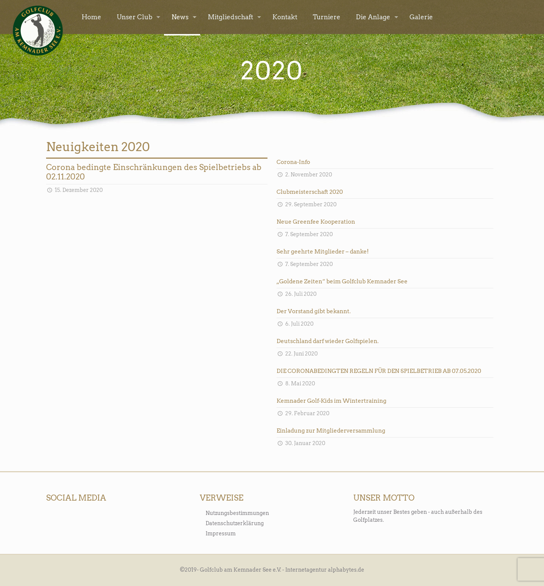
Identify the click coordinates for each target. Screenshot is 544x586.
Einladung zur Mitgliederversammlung (331, 430)
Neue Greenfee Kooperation (316, 221)
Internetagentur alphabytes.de (324, 570)
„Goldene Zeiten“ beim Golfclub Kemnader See (342, 281)
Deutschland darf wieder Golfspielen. (328, 341)
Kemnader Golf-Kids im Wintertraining (331, 400)
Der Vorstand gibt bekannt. (314, 311)
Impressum (221, 533)
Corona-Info (293, 162)
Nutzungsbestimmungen (237, 513)
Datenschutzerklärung (235, 523)
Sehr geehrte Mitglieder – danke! (323, 251)
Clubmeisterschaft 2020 (310, 192)
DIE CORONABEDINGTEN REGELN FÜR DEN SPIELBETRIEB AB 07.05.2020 (379, 371)
